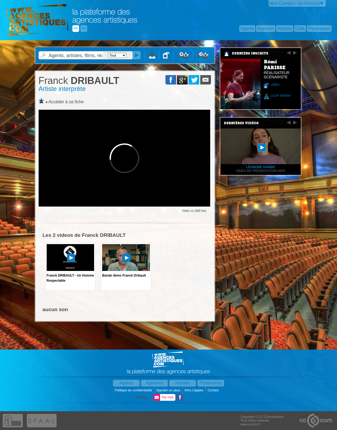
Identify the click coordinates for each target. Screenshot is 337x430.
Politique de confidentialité (134, 390)
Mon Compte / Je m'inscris (294, 3)
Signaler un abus (168, 390)
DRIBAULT (79, 80)
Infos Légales (194, 390)
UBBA (275, 85)
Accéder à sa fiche (66, 102)
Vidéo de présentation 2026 (260, 171)
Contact (214, 390)
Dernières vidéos (241, 123)
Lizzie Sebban (281, 95)
